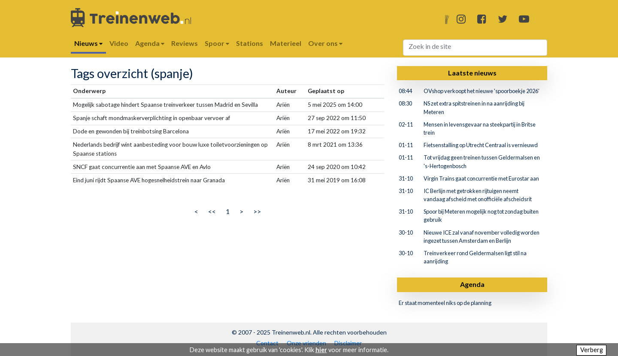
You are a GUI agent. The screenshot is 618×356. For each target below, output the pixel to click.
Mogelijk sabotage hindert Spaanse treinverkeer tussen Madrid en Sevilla (165, 104)
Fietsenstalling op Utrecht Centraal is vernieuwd (481, 145)
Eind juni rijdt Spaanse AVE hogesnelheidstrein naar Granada (149, 180)
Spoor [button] (217, 43)
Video (118, 43)
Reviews (184, 43)
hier (321, 349)
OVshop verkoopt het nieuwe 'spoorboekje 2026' (481, 90)
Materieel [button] (285, 43)
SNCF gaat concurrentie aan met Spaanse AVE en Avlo (142, 166)
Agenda (472, 284)
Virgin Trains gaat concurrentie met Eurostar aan (481, 178)
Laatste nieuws (472, 73)
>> (257, 211)
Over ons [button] (325, 43)
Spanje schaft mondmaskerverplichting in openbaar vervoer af (151, 118)
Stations (249, 43)
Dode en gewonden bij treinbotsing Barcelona (131, 131)
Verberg (591, 349)
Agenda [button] (149, 43)
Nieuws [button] (88, 43)
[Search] (475, 47)
